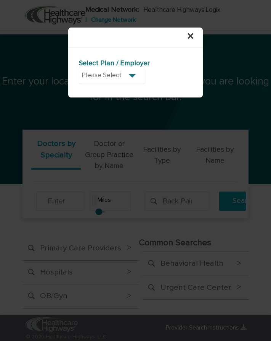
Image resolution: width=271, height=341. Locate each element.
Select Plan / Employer (114, 63)
